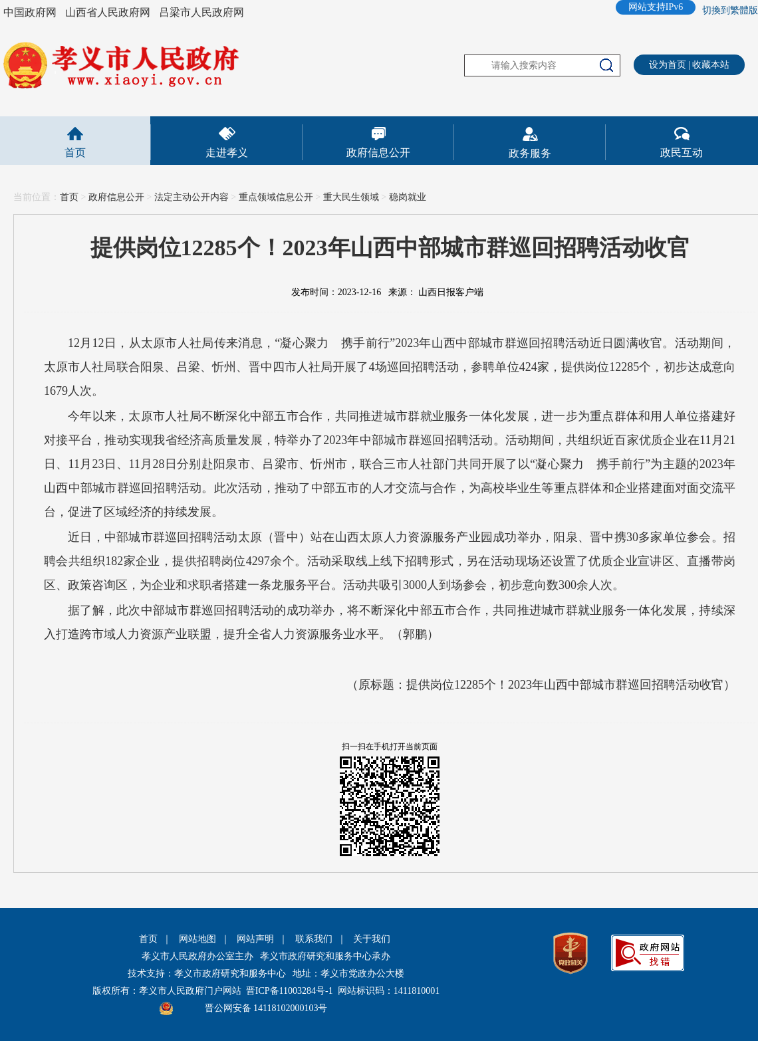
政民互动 (681, 152)
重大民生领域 (351, 197)
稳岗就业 (407, 197)
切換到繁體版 (730, 10)
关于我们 (371, 939)
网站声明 (255, 939)
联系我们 (313, 939)
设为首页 (667, 65)
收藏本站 (710, 65)
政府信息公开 (378, 152)
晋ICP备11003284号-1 (289, 991)
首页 (75, 152)
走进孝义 (226, 152)
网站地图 (197, 939)
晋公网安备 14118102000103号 (266, 1008)
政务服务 (530, 153)
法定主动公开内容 (191, 197)
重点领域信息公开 (276, 197)
